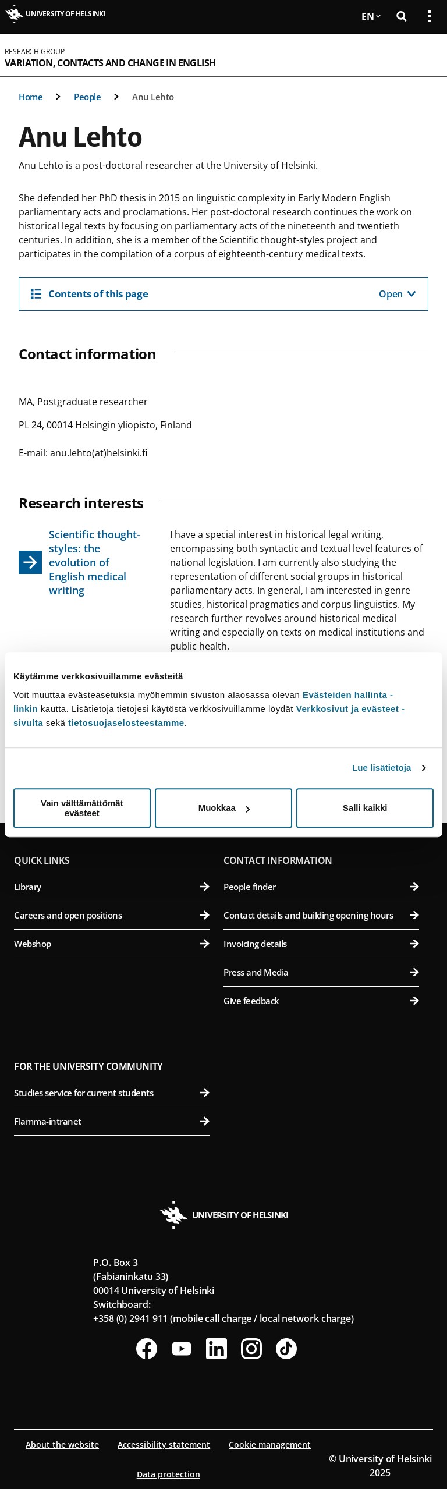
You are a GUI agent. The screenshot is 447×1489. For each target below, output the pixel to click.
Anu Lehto (153, 96)
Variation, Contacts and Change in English (110, 63)
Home (30, 96)
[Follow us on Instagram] (251, 1348)
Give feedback (321, 1000)
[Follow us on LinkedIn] (216, 1348)
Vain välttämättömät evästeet (82, 808)
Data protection (168, 1474)
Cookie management (270, 1444)
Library (112, 886)
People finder (321, 886)
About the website (62, 1444)
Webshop (112, 943)
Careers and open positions (112, 915)
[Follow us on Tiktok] (286, 1348)
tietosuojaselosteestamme (126, 723)
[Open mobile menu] (425, 55)
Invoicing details (321, 943)
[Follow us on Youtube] (181, 1348)
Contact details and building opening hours (321, 915)
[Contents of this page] (223, 294)
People (87, 96)
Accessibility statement (164, 1444)
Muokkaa (224, 808)
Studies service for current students (112, 1092)
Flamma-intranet (112, 1121)
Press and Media (321, 972)
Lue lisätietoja (381, 767)
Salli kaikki (365, 808)
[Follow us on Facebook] (146, 1348)
